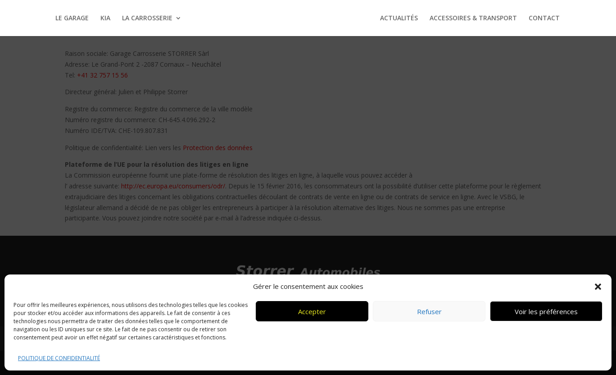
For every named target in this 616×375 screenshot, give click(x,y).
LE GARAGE (72, 18)
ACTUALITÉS (399, 18)
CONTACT (544, 18)
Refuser (429, 311)
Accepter (312, 311)
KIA (105, 18)
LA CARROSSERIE (147, 18)
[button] (597, 286)
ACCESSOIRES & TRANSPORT (473, 18)
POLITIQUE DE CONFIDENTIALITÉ (59, 358)
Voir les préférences (546, 311)
